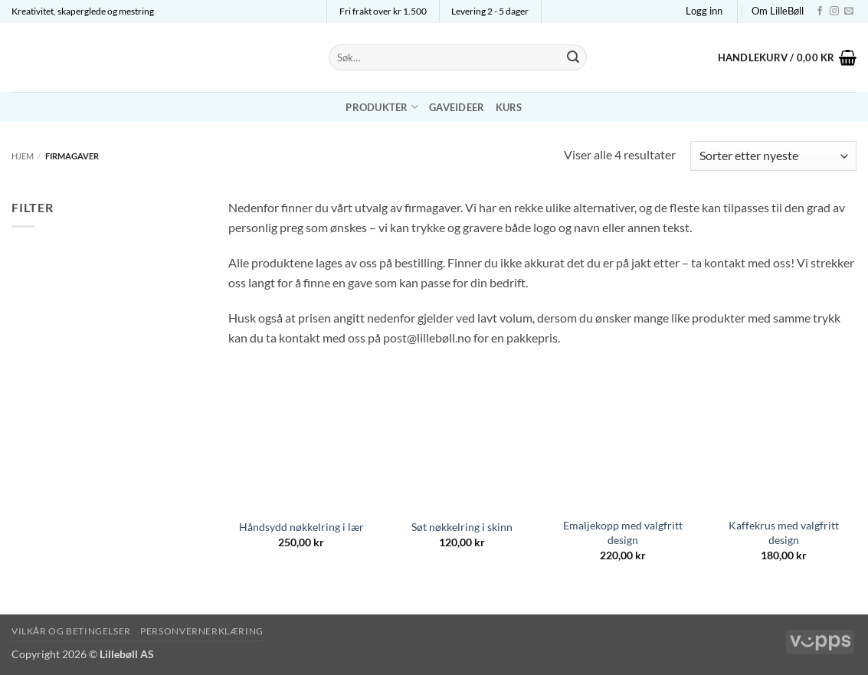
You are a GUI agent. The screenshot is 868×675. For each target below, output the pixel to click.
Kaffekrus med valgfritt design (784, 532)
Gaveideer (456, 107)
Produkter (382, 107)
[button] (704, 11)
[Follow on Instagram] (834, 11)
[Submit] (573, 57)
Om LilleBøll (778, 11)
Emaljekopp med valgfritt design (623, 532)
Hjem (22, 156)
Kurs (509, 107)
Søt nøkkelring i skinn (462, 526)
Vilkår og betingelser (71, 631)
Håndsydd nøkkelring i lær (301, 526)
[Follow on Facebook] (819, 11)
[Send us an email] (848, 11)
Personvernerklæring (202, 631)
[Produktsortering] (773, 156)
